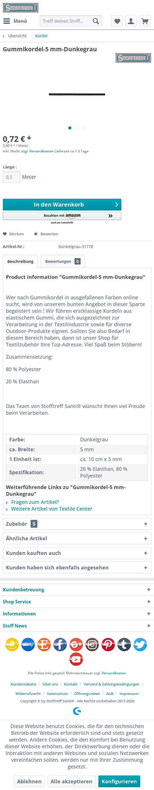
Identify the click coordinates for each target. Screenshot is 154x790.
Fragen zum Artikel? (32, 502)
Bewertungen (63, 261)
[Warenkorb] (145, 21)
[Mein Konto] (131, 21)
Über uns (50, 684)
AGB (109, 693)
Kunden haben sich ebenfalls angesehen (57, 567)
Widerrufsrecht (28, 693)
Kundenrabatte (23, 684)
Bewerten (46, 234)
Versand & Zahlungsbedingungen (111, 684)
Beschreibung (20, 261)
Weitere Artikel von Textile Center (49, 508)
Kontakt (71, 684)
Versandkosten (114, 673)
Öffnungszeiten (87, 693)
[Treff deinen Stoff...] (70, 21)
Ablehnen (29, 781)
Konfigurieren (119, 781)
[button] (62, 218)
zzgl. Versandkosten (37, 151)
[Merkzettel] (117, 21)
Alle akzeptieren (71, 781)
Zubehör (21, 523)
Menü (15, 20)
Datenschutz (57, 693)
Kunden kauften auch (33, 553)
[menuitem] (15, 21)
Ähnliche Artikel (26, 538)
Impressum (129, 693)
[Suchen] (96, 21)
